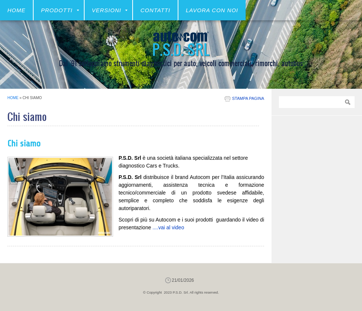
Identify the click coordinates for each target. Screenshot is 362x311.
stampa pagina (248, 98)
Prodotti (60, 10)
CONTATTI (155, 10)
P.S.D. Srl (181, 49)
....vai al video (168, 227)
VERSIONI (110, 10)
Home (16, 10)
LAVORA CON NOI (212, 10)
